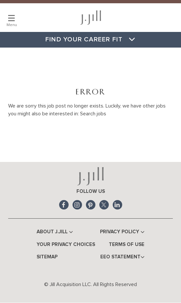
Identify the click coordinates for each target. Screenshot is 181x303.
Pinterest (90, 204)
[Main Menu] (11, 18)
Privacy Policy (122, 232)
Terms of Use (126, 244)
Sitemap (47, 256)
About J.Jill (55, 232)
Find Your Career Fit (90, 39)
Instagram (77, 204)
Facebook (64, 204)
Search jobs (93, 113)
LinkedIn (117, 204)
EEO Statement (122, 257)
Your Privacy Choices (66, 244)
